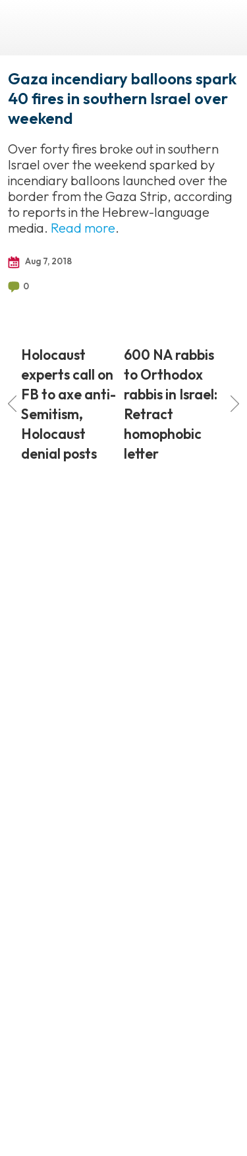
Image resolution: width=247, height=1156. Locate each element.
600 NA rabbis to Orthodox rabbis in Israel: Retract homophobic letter (182, 404)
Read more (83, 227)
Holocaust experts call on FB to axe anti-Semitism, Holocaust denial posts (62, 404)
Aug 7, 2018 (40, 262)
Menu (224, 28)
